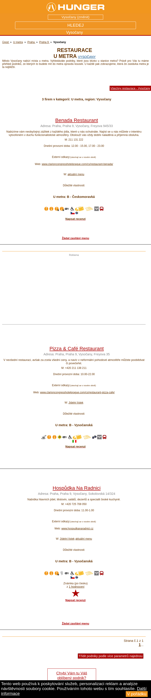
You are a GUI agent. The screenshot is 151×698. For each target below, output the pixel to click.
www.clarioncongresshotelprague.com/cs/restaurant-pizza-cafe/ (77, 392)
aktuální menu (76, 174)
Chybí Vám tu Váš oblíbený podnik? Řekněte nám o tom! (71, 678)
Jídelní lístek (75, 402)
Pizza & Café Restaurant (76, 348)
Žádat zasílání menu (75, 238)
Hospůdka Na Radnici (77, 488)
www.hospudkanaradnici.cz (77, 528)
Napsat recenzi (75, 600)
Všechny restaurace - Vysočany (130, 88)
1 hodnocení (76, 586)
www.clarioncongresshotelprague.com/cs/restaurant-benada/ (77, 164)
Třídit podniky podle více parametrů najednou (111, 656)
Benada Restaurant (76, 120)
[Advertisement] (72, 287)
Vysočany (87, 57)
